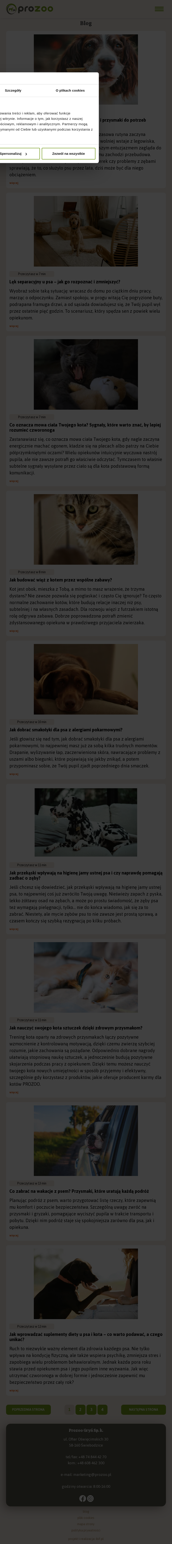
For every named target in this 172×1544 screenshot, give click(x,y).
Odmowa (31, 808)
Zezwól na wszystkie (140, 808)
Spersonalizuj (86, 808)
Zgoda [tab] (30, 745)
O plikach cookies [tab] (142, 745)
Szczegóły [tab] (86, 745)
